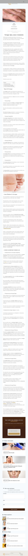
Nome (4, 500)
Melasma (8, 522)
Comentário (4, 493)
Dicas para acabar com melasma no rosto (11, 480)
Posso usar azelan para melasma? (12, 523)
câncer (5, 262)
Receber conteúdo (14, 433)
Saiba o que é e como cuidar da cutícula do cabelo (15, 545)
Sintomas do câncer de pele (8, 452)
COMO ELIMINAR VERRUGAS (9, 86)
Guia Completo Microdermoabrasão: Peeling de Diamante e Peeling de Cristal (12, 467)
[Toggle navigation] (24, 2)
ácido (9, 349)
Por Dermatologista (14, 26)
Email (4, 504)
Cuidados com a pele (14, 28)
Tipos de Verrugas (7, 83)
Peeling (11, 464)
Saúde (8, 517)
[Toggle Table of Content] (13, 82)
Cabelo (8, 527)
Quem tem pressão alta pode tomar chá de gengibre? (15, 518)
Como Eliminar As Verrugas (8, 85)
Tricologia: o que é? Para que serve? (12, 528)
